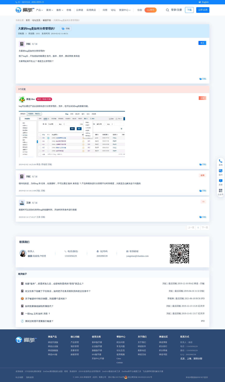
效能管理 (75, 354)
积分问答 (121, 342)
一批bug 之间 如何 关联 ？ (37, 314)
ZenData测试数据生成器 (52, 371)
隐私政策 (30, 377)
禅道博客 (163, 342)
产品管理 (75, 342)
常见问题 (121, 346)
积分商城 (163, 350)
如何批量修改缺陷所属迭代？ (39, 306)
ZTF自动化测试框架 (33, 371)
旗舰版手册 (97, 350)
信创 (139, 10)
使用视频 (121, 354)
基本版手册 (97, 342)
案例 (49, 10)
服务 (59, 10)
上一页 (191, 227)
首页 (28, 20)
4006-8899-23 (37, 2)
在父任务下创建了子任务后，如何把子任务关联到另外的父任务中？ (58, 291)
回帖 (65, 28)
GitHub (120, 362)
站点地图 (19, 377)
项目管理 (75, 346)
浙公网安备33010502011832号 (138, 377)
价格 (69, 10)
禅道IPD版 (52, 354)
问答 (105, 10)
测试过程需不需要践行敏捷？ (39, 321)
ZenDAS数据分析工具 (111, 371)
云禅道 (79, 10)
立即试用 (203, 10)
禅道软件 (142, 346)
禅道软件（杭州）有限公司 (95, 377)
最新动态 (142, 350)
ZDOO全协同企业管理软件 (90, 371)
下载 (189, 10)
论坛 (113, 10)
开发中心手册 (98, 358)
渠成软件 (73, 371)
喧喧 (66, 371)
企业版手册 (97, 346)
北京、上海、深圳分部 (191, 358)
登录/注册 (176, 9)
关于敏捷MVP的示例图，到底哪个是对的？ (46, 299)
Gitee (119, 358)
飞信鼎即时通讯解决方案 (153, 371)
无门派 (35, 44)
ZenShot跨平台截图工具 (131, 371)
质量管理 (75, 350)
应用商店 (91, 10)
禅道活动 (142, 354)
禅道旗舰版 (53, 350)
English (204, 2)
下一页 (205, 227)
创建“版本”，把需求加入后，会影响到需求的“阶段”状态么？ (54, 284)
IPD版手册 (96, 354)
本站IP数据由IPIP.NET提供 (197, 377)
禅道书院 (163, 354)
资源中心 (124, 10)
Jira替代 (150, 10)
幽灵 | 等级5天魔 (44, 99)
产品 (39, 10)
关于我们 (142, 342)
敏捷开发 (47, 20)
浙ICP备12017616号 (116, 377)
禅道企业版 (53, 346)
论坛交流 (36, 20)
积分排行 (163, 346)
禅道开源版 (53, 342)
